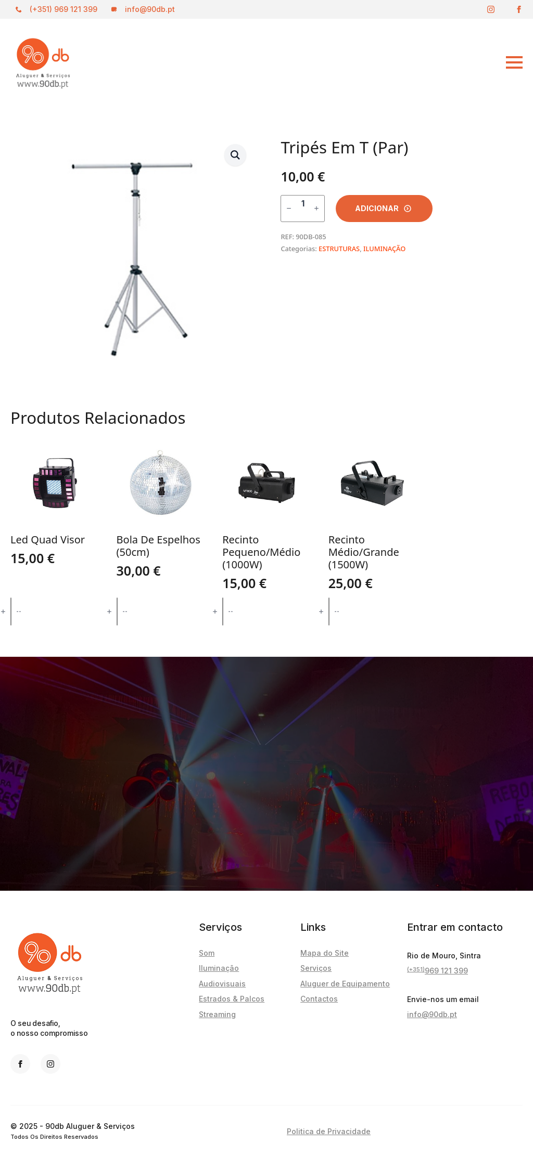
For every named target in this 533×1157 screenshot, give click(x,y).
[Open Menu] (449, 62)
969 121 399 (437, 971)
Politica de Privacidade (329, 1131)
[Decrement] (289, 208)
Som (206, 952)
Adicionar (377, 208)
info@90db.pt (432, 1014)
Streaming (217, 1014)
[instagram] (490, 9)
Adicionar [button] (59, 611)
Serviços (316, 968)
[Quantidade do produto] (303, 208)
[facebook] (519, 9)
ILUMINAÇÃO (384, 248)
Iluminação (219, 968)
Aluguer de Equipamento (345, 983)
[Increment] (316, 208)
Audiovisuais (222, 983)
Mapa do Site (324, 952)
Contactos (319, 998)
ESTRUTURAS (339, 248)
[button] (235, 155)
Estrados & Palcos (231, 998)
